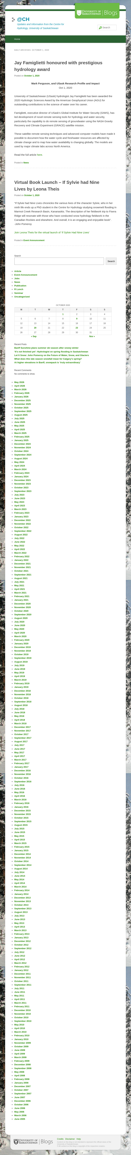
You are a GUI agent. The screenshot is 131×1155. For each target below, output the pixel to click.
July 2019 (19, 665)
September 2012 (23, 948)
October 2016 (21, 778)
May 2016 (19, 792)
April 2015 (19, 839)
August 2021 (21, 578)
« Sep (33, 336)
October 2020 (21, 611)
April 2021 (19, 589)
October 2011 (21, 981)
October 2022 (21, 527)
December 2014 (22, 854)
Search (17, 256)
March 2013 (20, 930)
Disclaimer (70, 1139)
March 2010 (20, 1032)
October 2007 (21, 1090)
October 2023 (21, 487)
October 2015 (21, 818)
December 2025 (22, 400)
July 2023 (19, 494)
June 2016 (19, 788)
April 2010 (19, 1028)
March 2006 (20, 1115)
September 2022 (23, 531)
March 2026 (20, 389)
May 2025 (19, 425)
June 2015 (19, 832)
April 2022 (19, 549)
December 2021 (22, 563)
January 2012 (21, 970)
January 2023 (21, 516)
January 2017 (21, 767)
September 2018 (23, 701)
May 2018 (19, 716)
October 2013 (21, 905)
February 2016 (21, 803)
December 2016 (22, 770)
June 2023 (19, 498)
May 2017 (19, 752)
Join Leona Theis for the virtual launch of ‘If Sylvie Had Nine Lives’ (52, 232)
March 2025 (20, 433)
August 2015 (21, 825)
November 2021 (22, 567)
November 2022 (22, 524)
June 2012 (19, 955)
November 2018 (22, 694)
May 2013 (19, 923)
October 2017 (21, 734)
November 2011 (22, 977)
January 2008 (21, 1082)
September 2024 (23, 454)
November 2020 (22, 607)
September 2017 (23, 738)
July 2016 (19, 785)
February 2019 (21, 683)
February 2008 (21, 1079)
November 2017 (22, 730)
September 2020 (23, 614)
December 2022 (22, 520)
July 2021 (19, 582)
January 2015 (21, 850)
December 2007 (22, 1086)
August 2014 (21, 868)
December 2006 (22, 1101)
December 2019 (22, 647)
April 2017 (19, 756)
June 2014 (19, 876)
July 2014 (19, 872)
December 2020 (22, 603)
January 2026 (21, 396)
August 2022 (21, 534)
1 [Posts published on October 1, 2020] (63, 314)
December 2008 (22, 1064)
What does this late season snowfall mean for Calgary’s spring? (48, 359)
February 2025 (21, 436)
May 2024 (19, 462)
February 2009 (21, 1061)
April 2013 (19, 926)
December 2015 (22, 810)
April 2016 (19, 796)
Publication (20, 285)
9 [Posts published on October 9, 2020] (76, 319)
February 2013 (21, 934)
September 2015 (23, 821)
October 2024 (21, 451)
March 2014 (20, 886)
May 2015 (19, 836)
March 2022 (20, 553)
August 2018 (21, 705)
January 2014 (21, 894)
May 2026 (19, 382)
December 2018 (22, 691)
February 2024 (21, 473)
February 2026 (21, 393)
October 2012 (21, 944)
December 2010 (22, 1010)
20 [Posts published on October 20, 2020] (35, 328)
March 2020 (20, 636)
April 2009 (19, 1053)
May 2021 (19, 585)
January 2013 (21, 937)
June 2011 (19, 992)
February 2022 (21, 556)
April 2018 (19, 720)
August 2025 (21, 415)
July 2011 (19, 988)
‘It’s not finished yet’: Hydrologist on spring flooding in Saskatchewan (51, 351)
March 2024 (20, 469)
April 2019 (19, 676)
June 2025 (19, 422)
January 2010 (21, 1039)
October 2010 (21, 1017)
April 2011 (19, 999)
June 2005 (19, 1119)
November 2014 (22, 857)
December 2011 (22, 974)
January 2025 (21, 440)
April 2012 (19, 959)
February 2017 (21, 763)
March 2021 (20, 592)
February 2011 (21, 1006)
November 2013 (22, 901)
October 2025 (21, 407)
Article (17, 271)
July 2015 (19, 828)
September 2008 (23, 1068)
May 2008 (19, 1072)
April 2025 (19, 429)
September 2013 (23, 908)
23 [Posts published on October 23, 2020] (77, 328)
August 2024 (21, 458)
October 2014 (21, 861)
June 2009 (19, 1050)
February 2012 (21, 966)
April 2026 (19, 386)
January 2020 (21, 643)
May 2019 (19, 672)
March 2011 (20, 1003)
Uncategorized (22, 296)
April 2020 (19, 632)
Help (79, 1139)
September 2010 (23, 1021)
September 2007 (23, 1093)
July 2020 (19, 621)
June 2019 (19, 669)
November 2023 (22, 483)
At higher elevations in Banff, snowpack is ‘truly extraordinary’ (47, 362)
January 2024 (21, 476)
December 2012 (22, 941)
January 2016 (21, 807)
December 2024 (22, 444)
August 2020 (21, 618)
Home (17, 39)
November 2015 (22, 814)
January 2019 (21, 687)
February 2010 (21, 1035)
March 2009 (20, 1057)
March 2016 (20, 799)
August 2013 (21, 912)
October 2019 (21, 654)
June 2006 (19, 1108)
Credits (60, 1139)
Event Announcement (34, 240)
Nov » (92, 336)
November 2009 (22, 1043)
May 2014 (19, 879)
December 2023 (22, 480)
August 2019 (21, 661)
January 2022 (21, 560)
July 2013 (19, 915)
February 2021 (21, 596)
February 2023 (21, 513)
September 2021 (23, 574)
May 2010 (19, 1024)
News (26, 163)
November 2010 (22, 1014)
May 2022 (19, 545)
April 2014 (19, 883)
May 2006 (19, 1111)
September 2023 (23, 491)
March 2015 (20, 843)
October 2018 (21, 698)
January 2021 (21, 600)
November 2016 (22, 774)
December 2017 (22, 727)
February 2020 (21, 640)
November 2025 (22, 404)
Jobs (17, 278)
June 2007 (19, 1097)
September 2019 (23, 658)
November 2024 (22, 447)
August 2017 (21, 741)
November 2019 (22, 650)
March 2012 (20, 963)
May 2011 (19, 995)
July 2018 (19, 709)
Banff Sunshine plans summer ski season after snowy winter (46, 348)
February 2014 (21, 890)
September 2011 (23, 985)
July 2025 (19, 418)
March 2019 (20, 680)
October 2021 (21, 571)
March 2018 (20, 723)
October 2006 (21, 1104)
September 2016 (23, 781)
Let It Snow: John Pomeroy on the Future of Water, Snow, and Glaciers (51, 355)
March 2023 (20, 509)
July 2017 (19, 745)
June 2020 (19, 625)
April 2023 (19, 505)
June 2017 (19, 749)
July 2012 (19, 952)
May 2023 (19, 502)
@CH (23, 19)
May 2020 (19, 629)
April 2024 (19, 465)
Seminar (18, 293)
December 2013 (22, 897)
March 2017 (20, 759)
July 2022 (19, 538)
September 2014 (23, 865)
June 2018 (19, 712)
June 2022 (19, 542)
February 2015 (21, 847)
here (39, 154)
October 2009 (21, 1046)
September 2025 (23, 411)
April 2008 (19, 1075)
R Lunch (18, 289)
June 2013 (19, 919)
